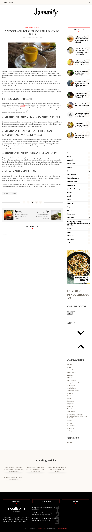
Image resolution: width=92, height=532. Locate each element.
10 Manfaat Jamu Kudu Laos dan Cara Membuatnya (81, 73)
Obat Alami (70, 217)
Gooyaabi (42, 528)
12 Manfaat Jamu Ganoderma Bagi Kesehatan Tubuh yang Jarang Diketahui (45, 514)
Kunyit (69, 196)
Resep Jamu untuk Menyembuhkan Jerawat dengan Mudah (82, 135)
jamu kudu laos (71, 185)
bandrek (69, 153)
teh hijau (69, 232)
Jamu (68, 171)
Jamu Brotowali (71, 174)
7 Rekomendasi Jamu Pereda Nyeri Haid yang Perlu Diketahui (82, 62)
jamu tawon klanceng (73, 189)
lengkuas (70, 207)
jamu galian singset (32, 27)
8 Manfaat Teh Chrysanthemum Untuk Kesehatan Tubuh (81, 125)
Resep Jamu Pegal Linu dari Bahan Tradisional (82, 104)
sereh (69, 228)
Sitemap (12, 2)
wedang (69, 243)
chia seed (70, 160)
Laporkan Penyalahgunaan (78, 294)
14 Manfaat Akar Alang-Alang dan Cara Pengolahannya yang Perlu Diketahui (82, 51)
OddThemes (62, 528)
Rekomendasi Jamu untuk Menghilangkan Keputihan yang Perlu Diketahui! (78, 223)
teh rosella (70, 236)
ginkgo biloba (71, 164)
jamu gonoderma (72, 182)
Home (5, 2)
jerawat (22, 106)
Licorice (69, 210)
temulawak (70, 239)
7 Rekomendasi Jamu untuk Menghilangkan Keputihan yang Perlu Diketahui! (81, 39)
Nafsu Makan (71, 214)
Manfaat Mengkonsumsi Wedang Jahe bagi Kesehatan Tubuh (82, 114)
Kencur (69, 192)
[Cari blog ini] (76, 311)
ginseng (69, 167)
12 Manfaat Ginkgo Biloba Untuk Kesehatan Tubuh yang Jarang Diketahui (82, 84)
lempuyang (70, 203)
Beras (69, 156)
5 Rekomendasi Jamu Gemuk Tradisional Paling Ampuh (81, 95)
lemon (69, 199)
